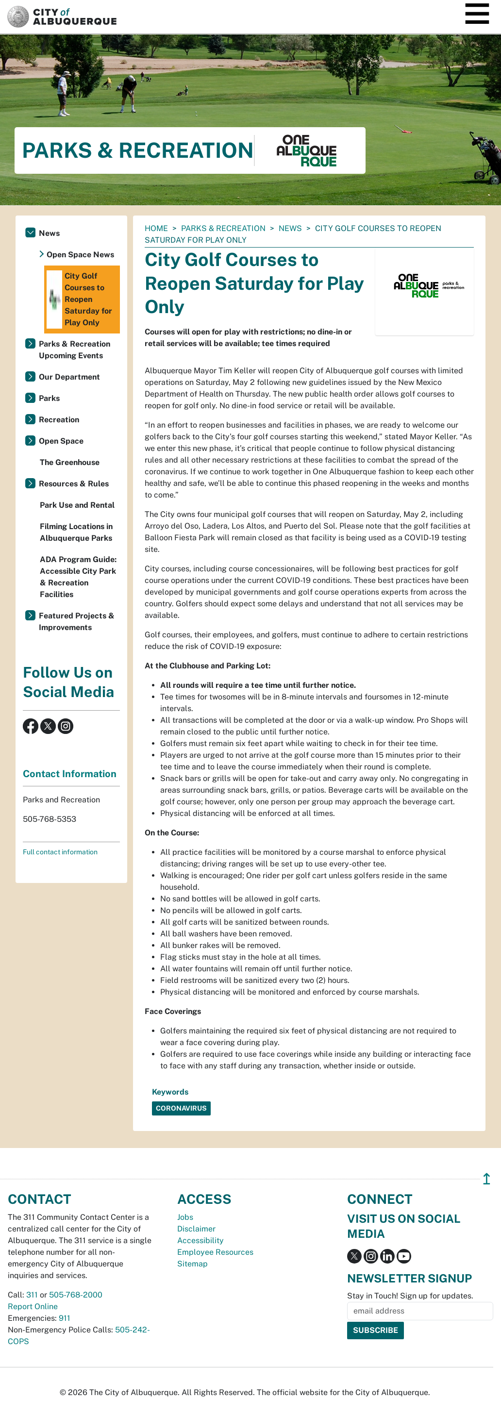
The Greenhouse (70, 462)
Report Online (33, 1306)
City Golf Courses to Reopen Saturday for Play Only (79, 299)
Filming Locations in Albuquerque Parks (76, 532)
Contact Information (70, 774)
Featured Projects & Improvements (77, 621)
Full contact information (60, 852)
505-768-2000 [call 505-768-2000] (75, 1294)
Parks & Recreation (223, 228)
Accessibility (200, 1240)
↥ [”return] (486, 1179)
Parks (49, 398)
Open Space (61, 441)
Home (156, 228)
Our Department (69, 377)
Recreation (59, 419)
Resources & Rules (74, 483)
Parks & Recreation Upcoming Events (74, 349)
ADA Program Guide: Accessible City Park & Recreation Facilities (78, 577)
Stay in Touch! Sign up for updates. (410, 1295)
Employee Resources (215, 1252)
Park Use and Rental (77, 505)
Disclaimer (196, 1228)
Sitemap (192, 1263)
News (290, 228)
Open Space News (80, 254)
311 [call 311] (32, 1294)
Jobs (185, 1217)
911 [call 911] (64, 1318)
